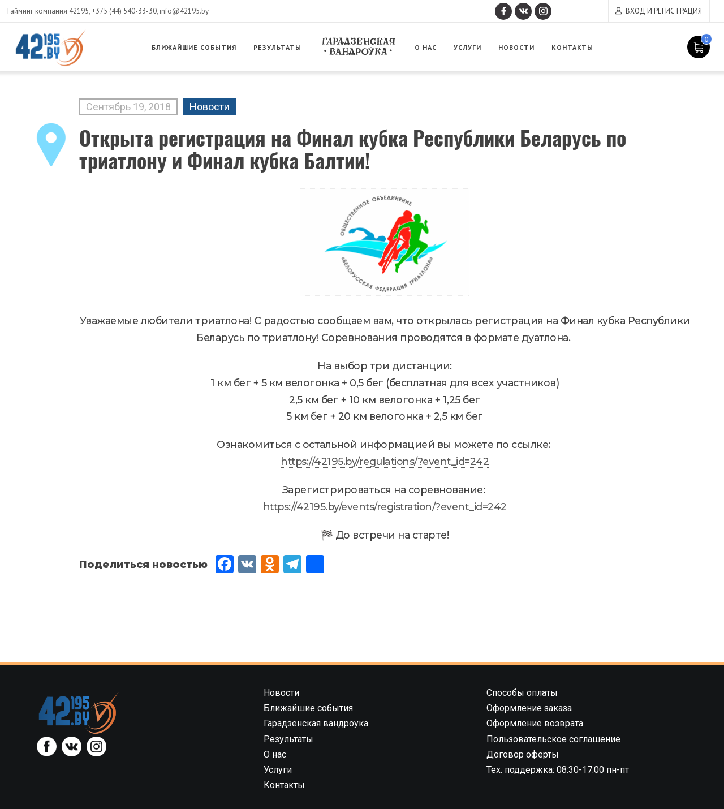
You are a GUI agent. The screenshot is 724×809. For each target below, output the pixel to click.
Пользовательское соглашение (553, 739)
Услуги (467, 47)
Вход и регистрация (664, 11)
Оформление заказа (529, 708)
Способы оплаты (522, 692)
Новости (516, 47)
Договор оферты (522, 754)
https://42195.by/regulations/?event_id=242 (385, 461)
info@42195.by (184, 11)
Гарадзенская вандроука (358, 47)
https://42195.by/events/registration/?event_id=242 (385, 507)
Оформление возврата (534, 723)
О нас (426, 47)
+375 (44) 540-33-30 (124, 11)
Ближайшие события (194, 47)
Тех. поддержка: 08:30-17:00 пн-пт (557, 769)
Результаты (277, 47)
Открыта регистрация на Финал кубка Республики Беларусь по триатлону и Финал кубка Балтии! (352, 148)
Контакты (572, 47)
